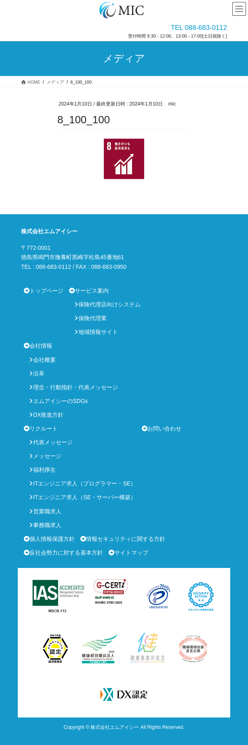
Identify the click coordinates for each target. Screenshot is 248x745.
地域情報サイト (98, 332)
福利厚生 (44, 469)
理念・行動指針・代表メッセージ (75, 387)
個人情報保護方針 (52, 539)
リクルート (43, 428)
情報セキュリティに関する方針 (125, 539)
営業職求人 (47, 511)
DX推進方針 (48, 415)
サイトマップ (131, 552)
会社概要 (44, 360)
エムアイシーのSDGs (60, 401)
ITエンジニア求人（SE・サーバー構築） (84, 497)
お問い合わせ (164, 428)
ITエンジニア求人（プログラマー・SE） (84, 483)
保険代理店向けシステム (109, 304)
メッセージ (47, 456)
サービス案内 (92, 290)
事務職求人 (47, 525)
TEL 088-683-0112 (199, 28)
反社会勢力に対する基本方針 (66, 552)
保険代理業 (92, 318)
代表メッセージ (53, 442)
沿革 (38, 373)
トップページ (46, 290)
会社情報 (40, 345)
